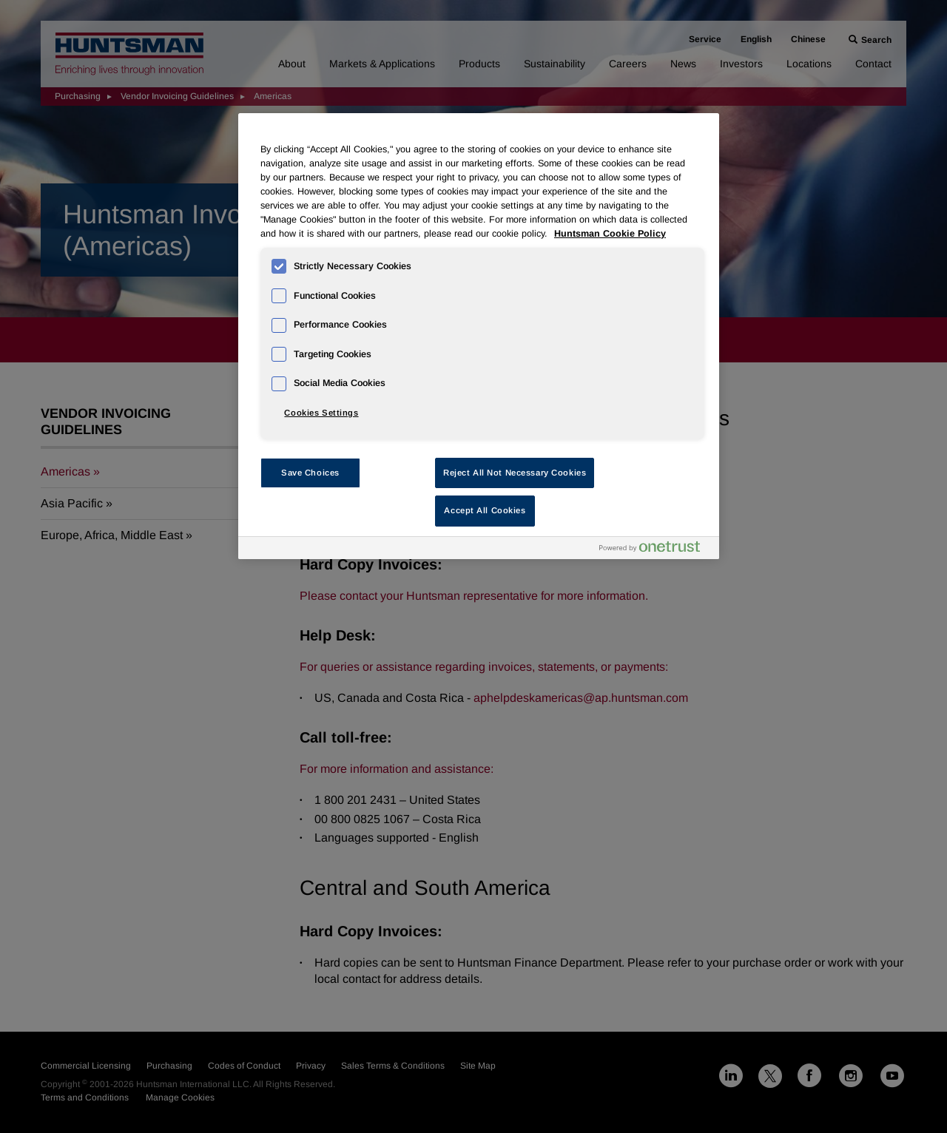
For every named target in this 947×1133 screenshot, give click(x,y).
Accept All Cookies (484, 510)
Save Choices (310, 472)
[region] (478, 336)
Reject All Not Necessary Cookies (514, 472)
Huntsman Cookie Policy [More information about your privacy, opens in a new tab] (610, 234)
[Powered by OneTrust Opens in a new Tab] (655, 550)
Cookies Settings (321, 412)
